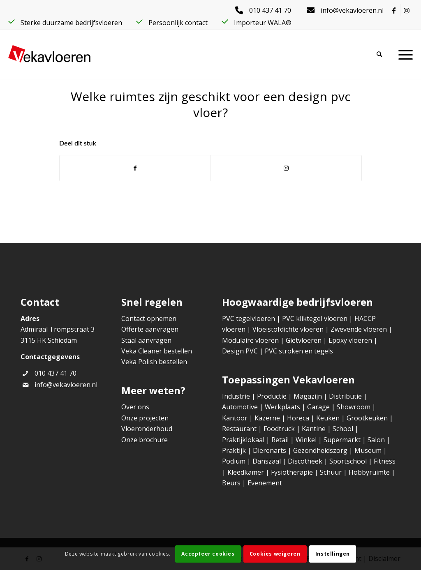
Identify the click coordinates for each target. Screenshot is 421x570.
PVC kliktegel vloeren (314, 318)
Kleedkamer (245, 472)
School (343, 428)
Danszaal (266, 461)
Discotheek (305, 461)
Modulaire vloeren (250, 340)
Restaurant (239, 428)
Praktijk (234, 450)
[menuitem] (265, 10)
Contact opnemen (148, 318)
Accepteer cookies (207, 553)
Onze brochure (144, 439)
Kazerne (267, 417)
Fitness (385, 461)
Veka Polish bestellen (154, 361)
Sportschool (348, 461)
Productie (272, 396)
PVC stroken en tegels (299, 350)
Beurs (231, 482)
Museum (368, 450)
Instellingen (332, 553)
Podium (233, 461)
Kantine (314, 428)
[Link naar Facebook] (394, 10)
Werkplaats (282, 406)
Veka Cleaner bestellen (156, 350)
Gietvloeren (304, 340)
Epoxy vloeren (350, 340)
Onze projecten (145, 417)
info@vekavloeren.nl (66, 384)
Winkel (306, 439)
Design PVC (240, 350)
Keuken (328, 417)
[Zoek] (387, 54)
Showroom (353, 406)
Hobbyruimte (369, 472)
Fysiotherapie (292, 472)
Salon (376, 439)
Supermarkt (342, 439)
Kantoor (235, 417)
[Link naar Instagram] (406, 10)
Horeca (298, 417)
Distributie (345, 396)
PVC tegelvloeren (248, 318)
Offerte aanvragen (149, 329)
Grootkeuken (367, 417)
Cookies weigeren (275, 553)
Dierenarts (269, 450)
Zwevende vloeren (359, 329)
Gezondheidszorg (320, 450)
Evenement (265, 482)
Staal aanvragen (146, 340)
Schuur (331, 472)
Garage (318, 406)
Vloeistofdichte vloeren (288, 329)
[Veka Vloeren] (49, 54)
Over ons (135, 406)
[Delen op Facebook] (135, 168)
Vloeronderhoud (146, 428)
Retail (280, 439)
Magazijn (308, 396)
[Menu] (405, 54)
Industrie (236, 396)
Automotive (240, 406)
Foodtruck (279, 428)
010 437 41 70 (55, 373)
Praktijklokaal (243, 439)
